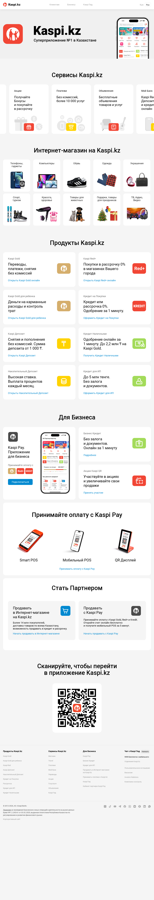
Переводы (52, 774)
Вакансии (128, 773)
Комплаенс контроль (133, 782)
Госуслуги (52, 784)
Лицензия (7, 810)
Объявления (53, 788)
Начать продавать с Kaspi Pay (101, 633)
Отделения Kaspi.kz (132, 761)
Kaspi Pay (87, 756)
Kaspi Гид (52, 793)
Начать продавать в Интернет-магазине (36, 633)
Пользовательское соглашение (137, 768)
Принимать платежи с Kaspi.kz (95, 777)
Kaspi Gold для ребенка (12, 761)
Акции (50, 779)
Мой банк (52, 770)
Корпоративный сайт (11, 819)
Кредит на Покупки (11, 779)
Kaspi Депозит (9, 770)
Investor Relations (131, 777)
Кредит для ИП (9, 788)
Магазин (51, 756)
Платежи (52, 765)
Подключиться (20, 481)
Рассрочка (7, 784)
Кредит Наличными (11, 793)
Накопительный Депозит (13, 774)
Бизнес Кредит (89, 761)
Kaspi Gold (7, 756)
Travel (50, 761)
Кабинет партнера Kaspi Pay (94, 786)
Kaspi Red (7, 765)
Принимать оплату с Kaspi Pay (77, 568)
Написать (145, 751)
